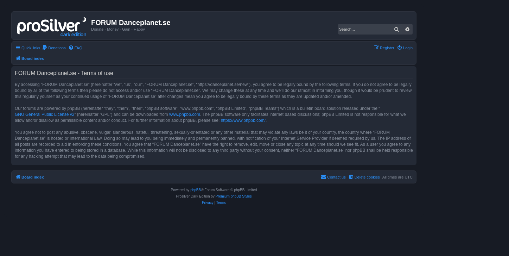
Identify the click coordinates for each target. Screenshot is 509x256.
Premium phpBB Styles (234, 196)
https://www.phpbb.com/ (243, 120)
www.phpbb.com (184, 114)
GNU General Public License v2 (44, 114)
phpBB (195, 190)
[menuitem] (54, 48)
